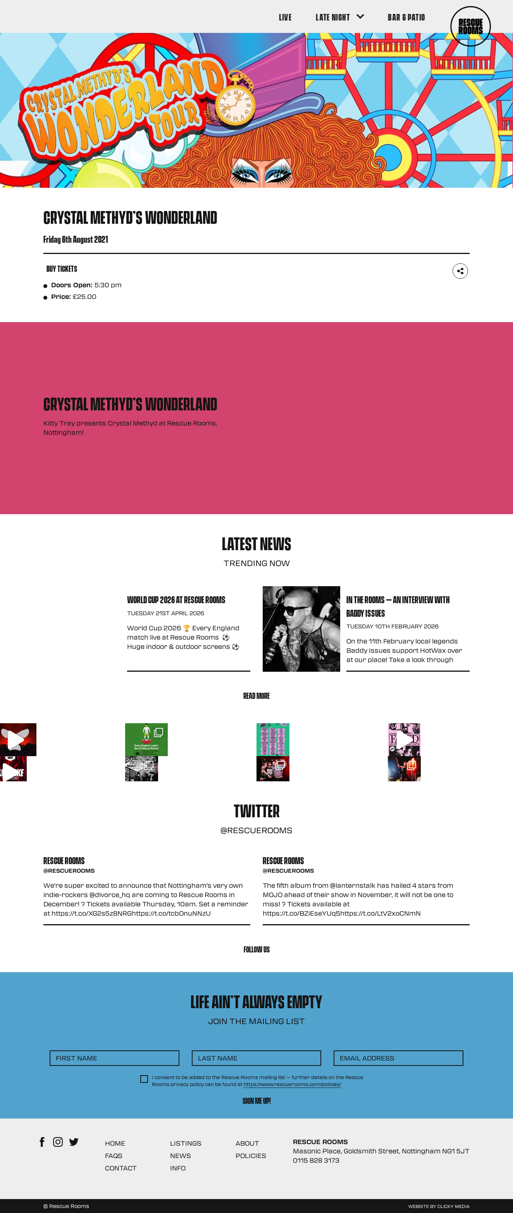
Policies (251, 1155)
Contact (121, 1167)
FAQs (113, 1155)
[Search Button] (459, 16)
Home (115, 1143)
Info (178, 1167)
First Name (76, 1057)
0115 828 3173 (316, 1160)
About (247, 1143)
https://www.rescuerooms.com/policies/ (292, 1084)
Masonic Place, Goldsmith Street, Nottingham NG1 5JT (381, 1150)
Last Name (218, 1057)
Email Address (367, 1057)
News (180, 1155)
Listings (185, 1143)
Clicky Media (453, 1206)
